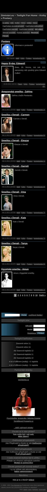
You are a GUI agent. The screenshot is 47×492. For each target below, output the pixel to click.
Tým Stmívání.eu (16, 485)
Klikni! (31, 480)
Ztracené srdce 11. (23, 343)
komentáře (42, 489)
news (30, 489)
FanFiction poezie (26, 29)
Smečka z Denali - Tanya (14, 243)
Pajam (20, 84)
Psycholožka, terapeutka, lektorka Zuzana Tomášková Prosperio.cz (23, 418)
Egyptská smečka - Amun (15, 269)
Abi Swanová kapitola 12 (23, 351)
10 (36, 295)
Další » (42, 295)
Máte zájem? (23, 436)
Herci (35, 23)
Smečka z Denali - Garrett (15, 166)
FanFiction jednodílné (34, 26)
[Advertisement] (24, 6)
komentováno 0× (39, 135)
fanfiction (35, 489)
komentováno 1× (39, 161)
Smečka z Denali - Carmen (15, 115)
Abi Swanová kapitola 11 (23, 354)
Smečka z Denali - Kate (13, 218)
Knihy (17, 23)
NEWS (43, 62)
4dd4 (17, 58)
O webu (6, 23)
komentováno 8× (39, 187)
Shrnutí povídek (9, 33)
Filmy (23, 23)
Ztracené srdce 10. (23, 347)
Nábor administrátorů (23, 471)
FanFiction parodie (10, 29)
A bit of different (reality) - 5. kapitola (23, 365)
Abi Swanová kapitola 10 (23, 358)
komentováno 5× (39, 264)
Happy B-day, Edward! (13, 63)
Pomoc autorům (23, 33)
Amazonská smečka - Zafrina (16, 91)
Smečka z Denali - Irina (13, 192)
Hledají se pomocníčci (23, 463)
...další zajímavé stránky (23, 428)
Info (11, 23)
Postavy (5, 41)
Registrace (31, 333)
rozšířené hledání (35, 315)
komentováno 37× (39, 58)
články (25, 489)
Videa (29, 23)
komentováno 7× (39, 213)
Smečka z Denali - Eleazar (15, 140)
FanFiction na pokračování (13, 26)
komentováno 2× (39, 110)
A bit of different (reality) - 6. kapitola (23, 362)
